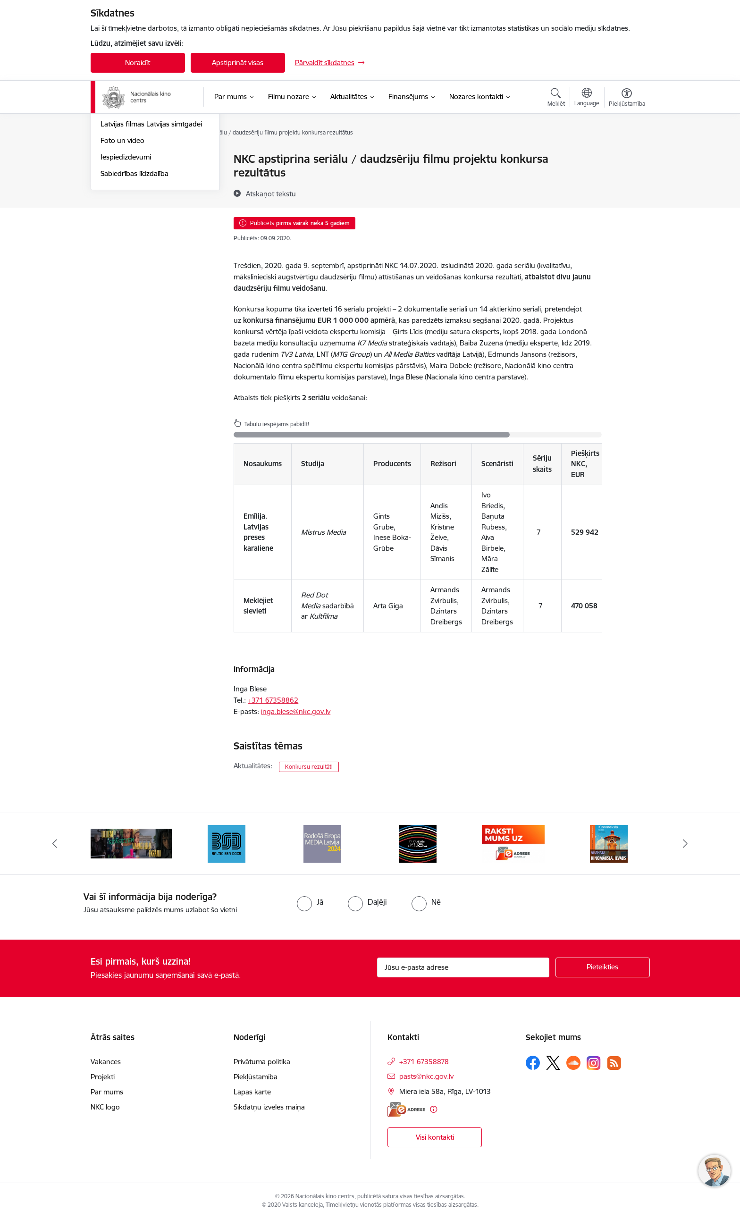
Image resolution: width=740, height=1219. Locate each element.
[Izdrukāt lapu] (626, 155)
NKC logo (105, 1106)
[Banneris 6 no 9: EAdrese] (513, 843)
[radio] (310, 902)
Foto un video (122, 241)
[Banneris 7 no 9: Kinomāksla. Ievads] (609, 843)
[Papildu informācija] (433, 1109)
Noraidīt (137, 62)
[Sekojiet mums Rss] (614, 1063)
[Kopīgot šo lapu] (626, 178)
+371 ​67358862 (273, 700)
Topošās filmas (124, 192)
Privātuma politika (262, 1061)
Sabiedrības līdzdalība (134, 274)
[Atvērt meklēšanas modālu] (556, 98)
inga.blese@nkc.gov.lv (295, 711)
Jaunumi (114, 159)
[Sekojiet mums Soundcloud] (573, 1063)
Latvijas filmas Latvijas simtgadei (151, 224)
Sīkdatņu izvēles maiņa (269, 1106)
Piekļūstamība (256, 1076)
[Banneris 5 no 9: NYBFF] (418, 843)
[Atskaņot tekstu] (271, 193)
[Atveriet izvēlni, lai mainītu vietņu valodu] (587, 98)
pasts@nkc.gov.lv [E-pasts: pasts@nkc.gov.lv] (426, 1076)
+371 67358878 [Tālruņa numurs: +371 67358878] (424, 1061)
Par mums (107, 1091)
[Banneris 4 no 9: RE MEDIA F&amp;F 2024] (322, 843)
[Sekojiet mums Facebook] (533, 1063)
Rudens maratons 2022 (139, 208)
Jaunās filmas (122, 175)
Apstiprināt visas (237, 62)
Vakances (106, 1061)
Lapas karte (252, 1091)
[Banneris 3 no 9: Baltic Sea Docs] (226, 843)
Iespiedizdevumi (126, 257)
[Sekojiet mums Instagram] (594, 1063)
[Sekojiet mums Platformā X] (553, 1063)
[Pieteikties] (602, 967)
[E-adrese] (406, 1109)
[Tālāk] (686, 844)
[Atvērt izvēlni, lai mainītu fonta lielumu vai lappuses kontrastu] (627, 98)
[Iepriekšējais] (55, 844)
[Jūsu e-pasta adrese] (463, 967)
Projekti (103, 1076)
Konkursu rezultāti (309, 766)
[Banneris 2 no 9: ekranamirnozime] (131, 843)
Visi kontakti (435, 1137)
